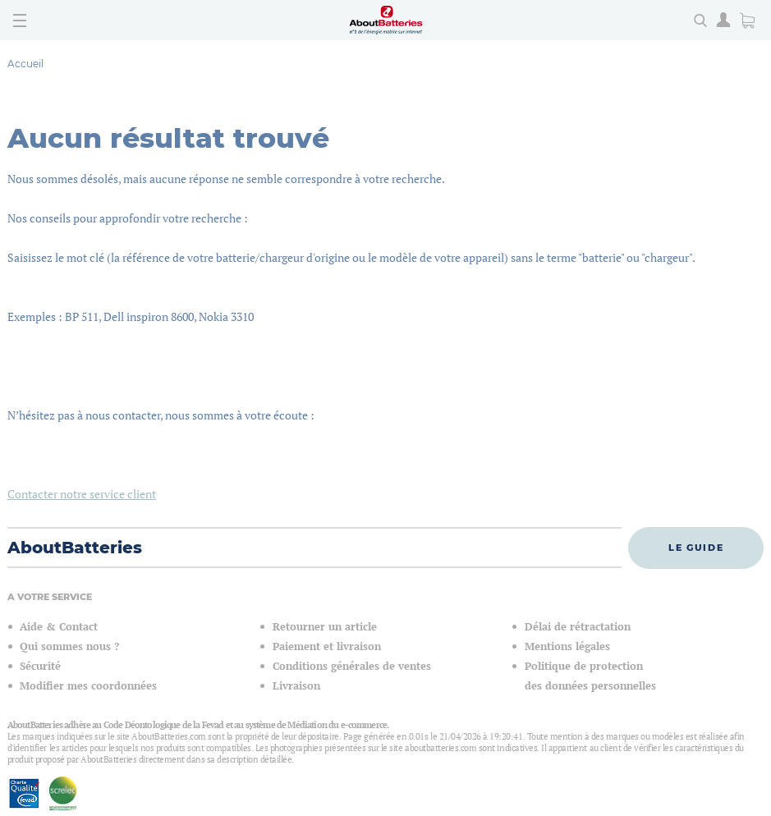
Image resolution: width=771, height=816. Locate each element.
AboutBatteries (74, 547)
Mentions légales (567, 646)
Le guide (695, 547)
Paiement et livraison (327, 646)
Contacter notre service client (81, 494)
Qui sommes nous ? (69, 646)
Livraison (296, 686)
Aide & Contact (59, 627)
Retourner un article (325, 627)
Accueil (25, 63)
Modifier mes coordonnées (88, 686)
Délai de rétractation (578, 627)
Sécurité (40, 666)
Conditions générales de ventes (352, 666)
